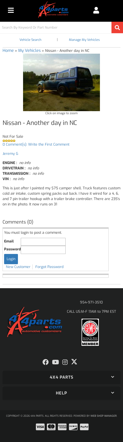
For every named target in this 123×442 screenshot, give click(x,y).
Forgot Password (49, 266)
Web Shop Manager (103, 415)
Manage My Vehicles (84, 40)
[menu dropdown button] (11, 10)
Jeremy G (10, 153)
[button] (61, 27)
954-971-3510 (91, 302)
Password (12, 249)
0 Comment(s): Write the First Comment (36, 144)
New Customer (18, 266)
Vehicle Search (30, 40)
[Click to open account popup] (96, 10)
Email (9, 241)
